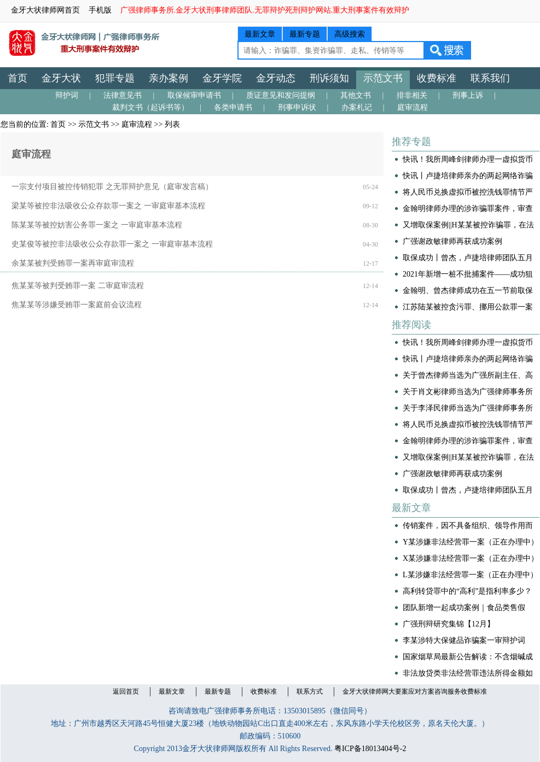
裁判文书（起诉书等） (150, 107)
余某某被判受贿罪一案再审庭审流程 (72, 263)
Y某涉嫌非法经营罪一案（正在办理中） (470, 542)
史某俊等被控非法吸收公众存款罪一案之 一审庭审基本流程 (112, 244)
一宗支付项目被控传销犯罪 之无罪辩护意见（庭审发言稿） (112, 187)
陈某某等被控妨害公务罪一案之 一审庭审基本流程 (96, 225)
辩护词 (66, 95)
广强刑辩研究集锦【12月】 (449, 624)
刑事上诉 (467, 95)
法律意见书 (122, 95)
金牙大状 (61, 78)
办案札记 (356, 107)
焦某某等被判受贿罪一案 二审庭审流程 (77, 286)
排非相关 (412, 95)
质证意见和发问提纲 (280, 95)
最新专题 (304, 34)
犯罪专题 (115, 78)
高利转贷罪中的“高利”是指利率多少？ (467, 591)
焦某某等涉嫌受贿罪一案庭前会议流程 (76, 305)
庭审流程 (412, 107)
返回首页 (126, 691)
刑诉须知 (329, 78)
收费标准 (436, 78)
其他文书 (355, 95)
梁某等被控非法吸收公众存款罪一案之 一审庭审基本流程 (108, 206)
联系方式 (310, 691)
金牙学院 (222, 78)
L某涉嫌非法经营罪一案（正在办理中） (470, 575)
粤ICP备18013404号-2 (370, 749)
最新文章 (260, 34)
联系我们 (490, 78)
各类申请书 (233, 107)
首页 (17, 78)
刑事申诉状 (297, 107)
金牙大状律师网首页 (45, 10)
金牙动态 (275, 78)
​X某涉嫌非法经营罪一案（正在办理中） (470, 558)
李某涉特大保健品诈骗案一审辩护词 (464, 640)
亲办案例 (168, 78)
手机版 (100, 10)
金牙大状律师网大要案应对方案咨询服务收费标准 (414, 691)
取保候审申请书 (194, 95)
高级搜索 (349, 34)
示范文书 (383, 78)
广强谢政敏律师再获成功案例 (452, 241)
